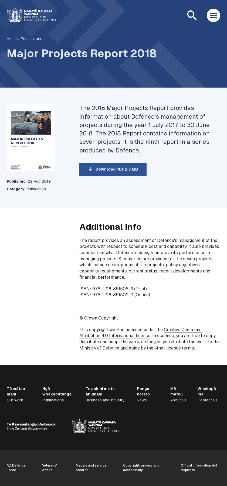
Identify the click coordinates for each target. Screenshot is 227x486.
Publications (31, 38)
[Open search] (192, 15)
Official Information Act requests (199, 468)
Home (12, 38)
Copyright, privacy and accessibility (141, 468)
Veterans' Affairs (49, 468)
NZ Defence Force (16, 468)
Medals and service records (91, 468)
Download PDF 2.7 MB (117, 169)
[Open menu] (213, 15)
